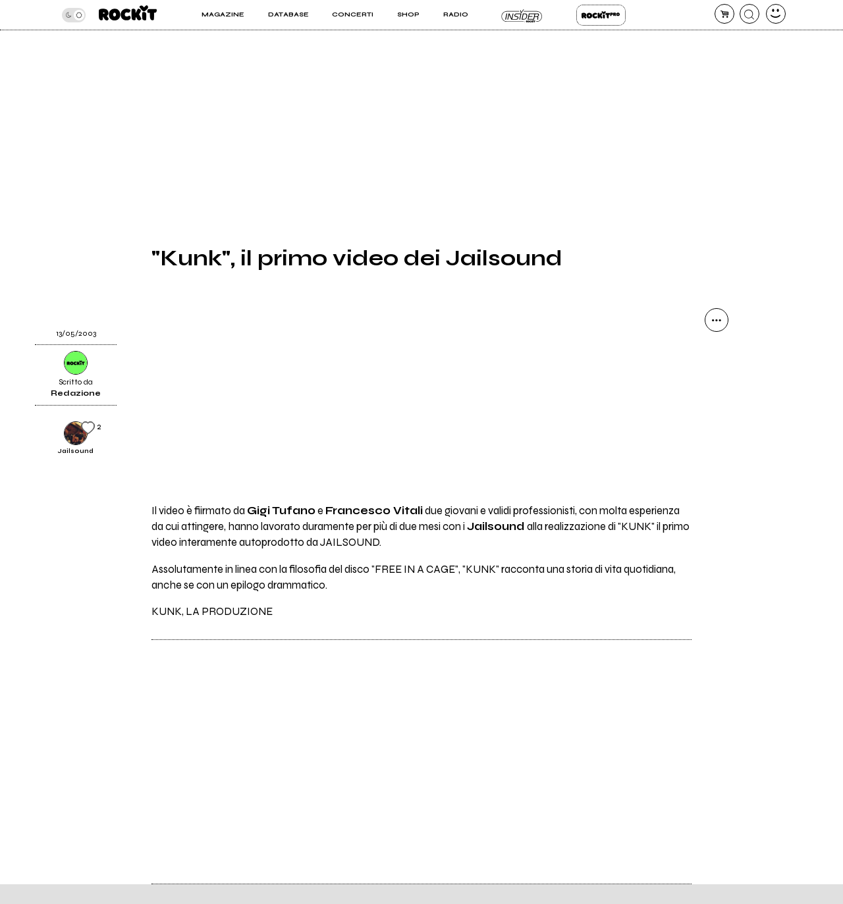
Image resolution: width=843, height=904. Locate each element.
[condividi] (716, 320)
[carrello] (724, 14)
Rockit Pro (601, 15)
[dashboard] (776, 14)
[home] (128, 15)
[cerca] (749, 14)
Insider (522, 15)
